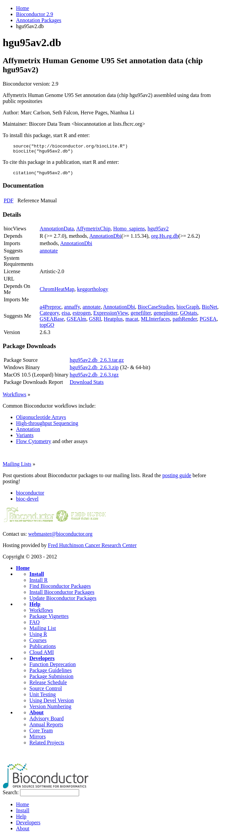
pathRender (185, 322)
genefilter (141, 316)
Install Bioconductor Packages (61, 595)
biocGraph (188, 310)
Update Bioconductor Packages (62, 601)
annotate (49, 253)
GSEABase (52, 322)
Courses (38, 643)
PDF (8, 203)
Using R (38, 637)
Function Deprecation (52, 667)
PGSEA (208, 322)
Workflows (14, 397)
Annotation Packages (38, 20)
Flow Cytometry (33, 444)
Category (49, 316)
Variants (24, 438)
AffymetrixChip (93, 231)
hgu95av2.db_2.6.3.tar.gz (97, 363)
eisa (65, 316)
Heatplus (113, 322)
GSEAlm (76, 322)
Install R (38, 583)
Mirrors (37, 739)
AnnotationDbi (105, 239)
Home (22, 8)
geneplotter (165, 316)
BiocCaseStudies (156, 310)
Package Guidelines (50, 673)
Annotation (28, 432)
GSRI (95, 322)
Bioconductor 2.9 (34, 14)
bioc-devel (27, 502)
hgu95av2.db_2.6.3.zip (94, 370)
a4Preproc (50, 310)
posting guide (176, 478)
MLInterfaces (155, 322)
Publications (42, 649)
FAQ (34, 625)
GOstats (188, 316)
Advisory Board (46, 721)
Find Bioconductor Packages (60, 589)
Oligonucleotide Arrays (41, 420)
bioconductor (30, 496)
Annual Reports (46, 727)
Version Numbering (50, 709)
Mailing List (42, 631)
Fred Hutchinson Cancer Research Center (92, 548)
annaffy (72, 310)
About (36, 715)
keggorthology (92, 292)
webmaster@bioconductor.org (60, 537)
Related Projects (46, 745)
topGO (47, 328)
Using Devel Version (51, 703)
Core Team (41, 733)
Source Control (45, 691)
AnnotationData (57, 231)
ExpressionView (110, 316)
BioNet (209, 310)
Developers (42, 661)
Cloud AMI (41, 655)
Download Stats (87, 385)
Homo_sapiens (129, 231)
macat (132, 322)
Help (34, 607)
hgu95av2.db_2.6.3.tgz (94, 378)
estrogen (81, 316)
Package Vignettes (48, 619)
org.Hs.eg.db (164, 239)
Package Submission (51, 679)
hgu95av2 (158, 231)
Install (36, 577)
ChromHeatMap (57, 292)
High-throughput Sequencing (47, 426)
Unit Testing (42, 697)
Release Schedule (48, 685)
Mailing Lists (17, 467)
